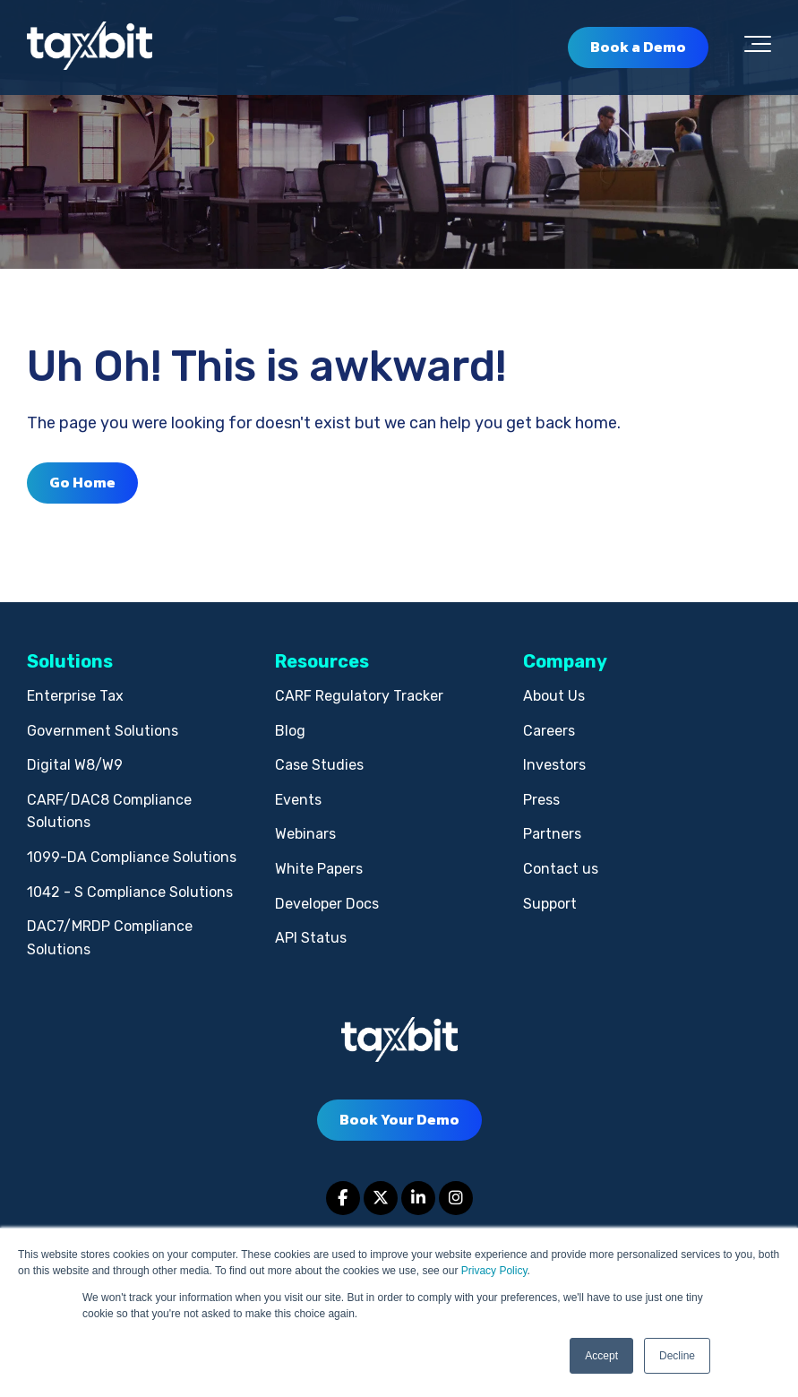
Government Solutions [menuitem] (102, 730)
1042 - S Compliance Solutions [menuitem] (130, 892)
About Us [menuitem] (554, 695)
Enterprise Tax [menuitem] (75, 695)
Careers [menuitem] (549, 730)
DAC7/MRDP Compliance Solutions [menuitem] (110, 938)
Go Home (82, 482)
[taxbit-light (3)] (89, 47)
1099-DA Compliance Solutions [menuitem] (131, 857)
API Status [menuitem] (311, 937)
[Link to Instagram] (456, 1198)
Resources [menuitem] (322, 661)
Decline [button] (677, 1356)
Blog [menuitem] (290, 730)
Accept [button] (601, 1356)
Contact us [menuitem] (560, 868)
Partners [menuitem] (552, 833)
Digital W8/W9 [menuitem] (75, 764)
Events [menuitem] (298, 799)
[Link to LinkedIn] (418, 1198)
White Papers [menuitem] (319, 868)
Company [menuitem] (565, 661)
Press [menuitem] (541, 799)
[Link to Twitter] (381, 1198)
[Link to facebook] (343, 1198)
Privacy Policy (494, 1270)
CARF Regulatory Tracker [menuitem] (359, 695)
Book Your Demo (399, 1119)
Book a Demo (638, 46)
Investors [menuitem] (554, 764)
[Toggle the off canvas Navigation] (757, 47)
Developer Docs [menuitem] (327, 903)
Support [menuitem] (550, 903)
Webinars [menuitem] (305, 833)
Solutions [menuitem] (70, 661)
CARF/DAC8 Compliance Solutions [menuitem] (109, 811)
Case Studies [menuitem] (319, 764)
